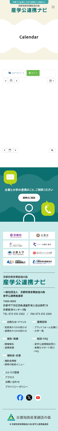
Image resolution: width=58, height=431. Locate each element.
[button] (52, 150)
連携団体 (42, 322)
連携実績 (9, 347)
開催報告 (9, 344)
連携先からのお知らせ (16, 331)
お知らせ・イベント (16, 322)
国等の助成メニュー (15, 364)
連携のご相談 (29, 197)
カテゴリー (16, 73)
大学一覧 (39, 331)
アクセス (9, 377)
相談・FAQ (42, 338)
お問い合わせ (12, 382)
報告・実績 (12, 338)
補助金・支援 (14, 355)
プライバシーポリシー (16, 386)
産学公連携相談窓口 (44, 344)
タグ (33, 73)
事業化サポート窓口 (44, 347)
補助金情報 (10, 361)
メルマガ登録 (12, 372)
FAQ (36, 351)
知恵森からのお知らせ (16, 327)
